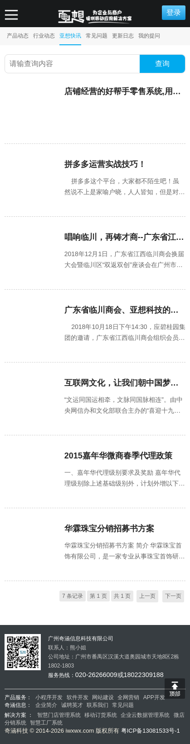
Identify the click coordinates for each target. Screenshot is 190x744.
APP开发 (154, 697)
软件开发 (77, 697)
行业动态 (44, 36)
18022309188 (144, 674)
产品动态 (18, 36)
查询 (162, 63)
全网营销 (128, 697)
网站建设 (103, 697)
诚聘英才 (72, 705)
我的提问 (149, 36)
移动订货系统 (100, 715)
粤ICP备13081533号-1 (150, 730)
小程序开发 (49, 697)
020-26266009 (96, 674)
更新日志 (123, 36)
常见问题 (96, 36)
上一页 (147, 596)
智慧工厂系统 (46, 723)
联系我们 (97, 705)
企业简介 (46, 705)
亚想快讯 (70, 36)
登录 (173, 12)
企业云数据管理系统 (145, 715)
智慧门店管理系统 (59, 715)
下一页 (173, 596)
